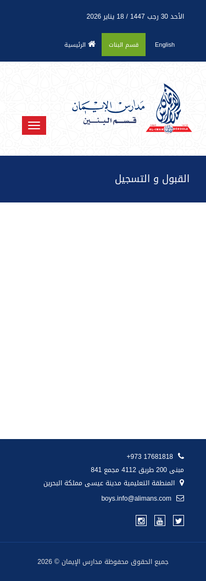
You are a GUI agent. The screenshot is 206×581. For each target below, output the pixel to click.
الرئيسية (80, 45)
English (165, 45)
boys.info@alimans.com (142, 498)
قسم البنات (123, 45)
